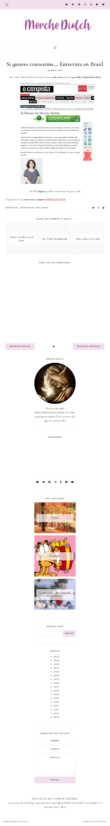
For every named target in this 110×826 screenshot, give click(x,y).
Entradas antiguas (88, 346)
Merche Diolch (19, 822)
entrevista (11, 208)
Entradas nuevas (20, 346)
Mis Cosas (42, 208)
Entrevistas (27, 208)
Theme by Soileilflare (94, 822)
